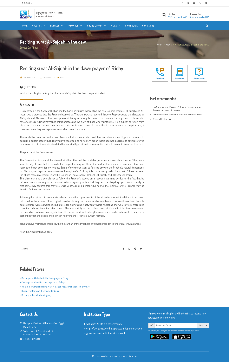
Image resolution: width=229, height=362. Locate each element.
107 (37, 330)
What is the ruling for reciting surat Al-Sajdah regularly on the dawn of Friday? (55, 286)
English (27, 3)
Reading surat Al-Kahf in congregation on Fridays (42, 282)
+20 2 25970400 (43, 334)
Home (160, 44)
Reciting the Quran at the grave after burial (39, 290)
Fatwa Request (179, 78)
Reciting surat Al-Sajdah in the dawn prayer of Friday (44, 278)
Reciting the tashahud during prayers (37, 295)
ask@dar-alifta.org (31, 338)
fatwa (169, 44)
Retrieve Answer (199, 78)
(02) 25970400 (47, 330)
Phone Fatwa (160, 78)
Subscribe (202, 325)
